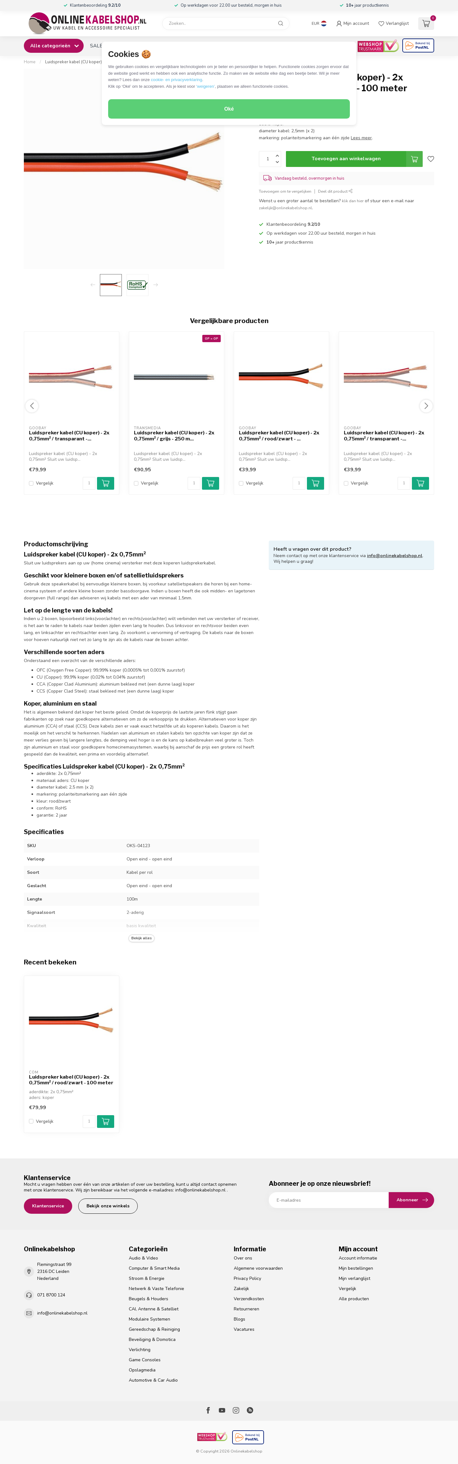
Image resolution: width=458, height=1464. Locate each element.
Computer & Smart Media (154, 1268)
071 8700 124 (51, 1295)
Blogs (239, 1319)
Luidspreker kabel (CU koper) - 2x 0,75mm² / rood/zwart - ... (279, 435)
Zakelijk (241, 1289)
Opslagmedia (142, 1370)
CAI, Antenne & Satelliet (153, 1309)
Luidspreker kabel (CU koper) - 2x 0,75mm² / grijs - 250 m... (174, 435)
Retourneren (246, 1309)
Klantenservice (48, 1206)
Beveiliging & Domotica (152, 1339)
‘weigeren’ (205, 86)
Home (30, 62)
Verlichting (139, 1350)
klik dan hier (353, 201)
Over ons (243, 1258)
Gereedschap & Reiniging (154, 1329)
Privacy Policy (247, 1278)
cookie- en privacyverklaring (176, 79)
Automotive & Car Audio (153, 1380)
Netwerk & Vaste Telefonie (156, 1289)
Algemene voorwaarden (258, 1268)
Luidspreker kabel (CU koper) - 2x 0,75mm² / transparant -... (69, 435)
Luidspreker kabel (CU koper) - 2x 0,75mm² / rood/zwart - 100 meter (71, 1080)
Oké (229, 109)
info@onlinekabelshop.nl (394, 556)
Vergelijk (44, 483)
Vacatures (244, 1329)
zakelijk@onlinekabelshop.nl (285, 208)
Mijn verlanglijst (354, 1278)
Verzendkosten (249, 1299)
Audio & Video (143, 1258)
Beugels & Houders (148, 1299)
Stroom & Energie (146, 1278)
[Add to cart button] (105, 1121)
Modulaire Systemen (149, 1319)
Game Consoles (145, 1360)
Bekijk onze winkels (108, 1206)
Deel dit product (335, 191)
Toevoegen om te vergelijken (285, 191)
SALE (96, 45)
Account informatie (358, 1258)
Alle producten (354, 1299)
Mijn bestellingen (356, 1268)
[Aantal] (89, 483)
